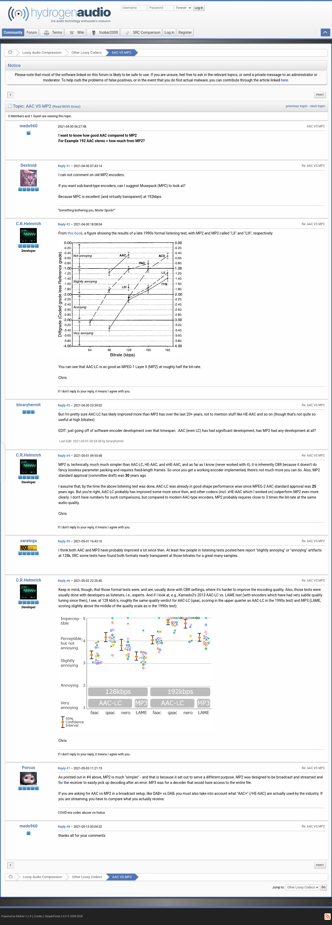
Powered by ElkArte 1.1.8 (16, 916)
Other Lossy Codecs (87, 52)
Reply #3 (64, 405)
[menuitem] (320, 95)
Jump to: (278, 887)
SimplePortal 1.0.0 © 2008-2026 (64, 916)
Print (320, 94)
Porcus (28, 767)
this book (75, 233)
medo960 (28, 125)
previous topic (296, 106)
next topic (317, 106)
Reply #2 (64, 224)
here (284, 80)
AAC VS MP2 (121, 52)
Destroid (28, 165)
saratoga (28, 540)
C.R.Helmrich (28, 223)
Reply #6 (64, 581)
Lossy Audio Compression (41, 52)
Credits (38, 916)
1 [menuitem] (10, 95)
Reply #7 (64, 768)
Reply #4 (64, 456)
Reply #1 (64, 166)
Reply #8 (64, 827)
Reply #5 (64, 541)
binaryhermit (28, 404)
